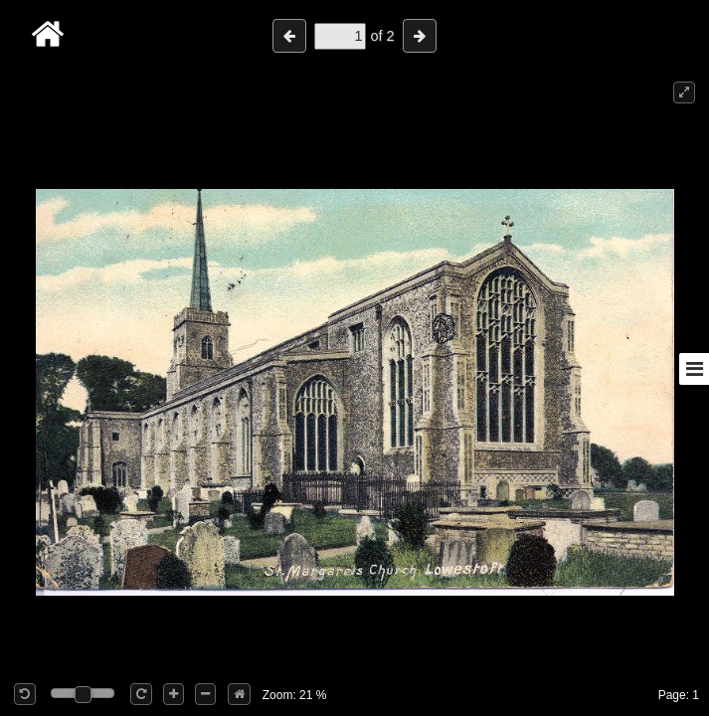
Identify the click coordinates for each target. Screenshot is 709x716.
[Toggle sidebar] (694, 369)
